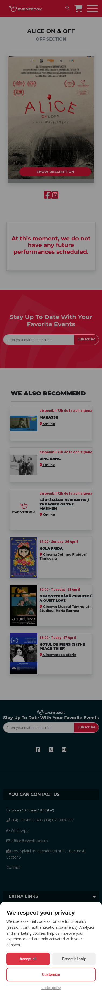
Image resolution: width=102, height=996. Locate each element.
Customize (51, 974)
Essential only (74, 959)
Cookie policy (51, 988)
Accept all (28, 959)
